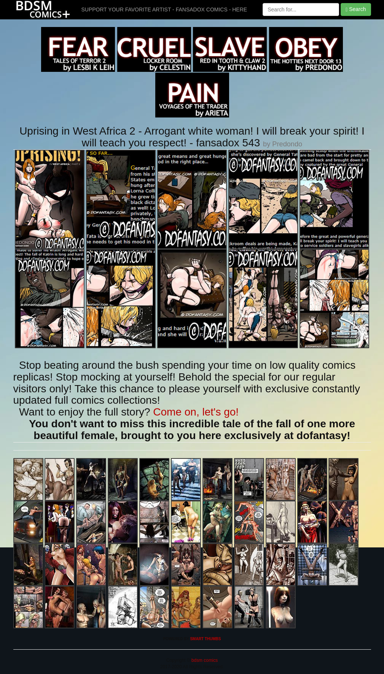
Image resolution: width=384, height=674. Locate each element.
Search (356, 9)
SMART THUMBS (205, 639)
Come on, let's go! (196, 412)
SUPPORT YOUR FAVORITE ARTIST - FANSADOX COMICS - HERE (164, 9)
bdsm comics (204, 660)
